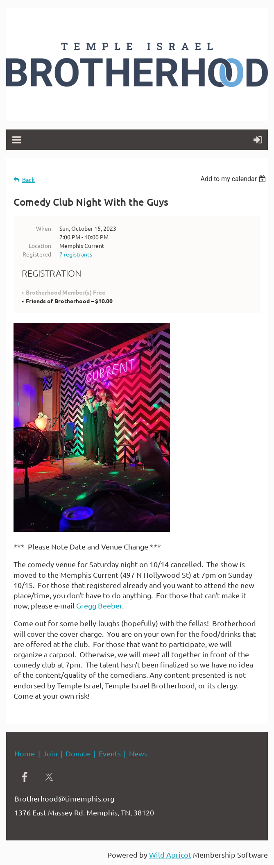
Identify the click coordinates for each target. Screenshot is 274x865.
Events (110, 753)
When (43, 228)
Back (28, 180)
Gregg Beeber (99, 605)
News (138, 753)
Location (40, 245)
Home (24, 753)
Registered (37, 254)
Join (50, 753)
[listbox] (234, 179)
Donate (78, 753)
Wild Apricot (170, 854)
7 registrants (75, 254)
